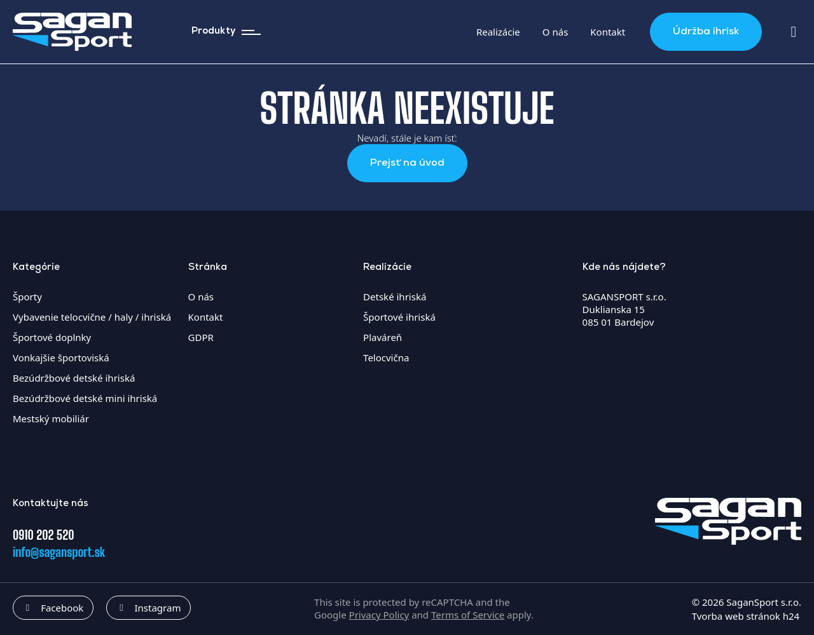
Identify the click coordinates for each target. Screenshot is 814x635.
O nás (555, 31)
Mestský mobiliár (51, 418)
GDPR (201, 337)
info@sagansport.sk (59, 551)
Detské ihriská (394, 296)
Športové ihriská (399, 317)
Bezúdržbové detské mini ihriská (85, 398)
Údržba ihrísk (706, 32)
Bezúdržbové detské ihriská (74, 377)
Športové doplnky (52, 337)
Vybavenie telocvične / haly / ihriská (92, 317)
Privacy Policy (379, 614)
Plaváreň (382, 337)
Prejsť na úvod (407, 163)
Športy (27, 296)
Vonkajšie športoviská (61, 357)
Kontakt (607, 31)
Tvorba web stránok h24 (745, 616)
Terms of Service (467, 614)
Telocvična (386, 357)
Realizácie (498, 31)
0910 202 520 (43, 534)
